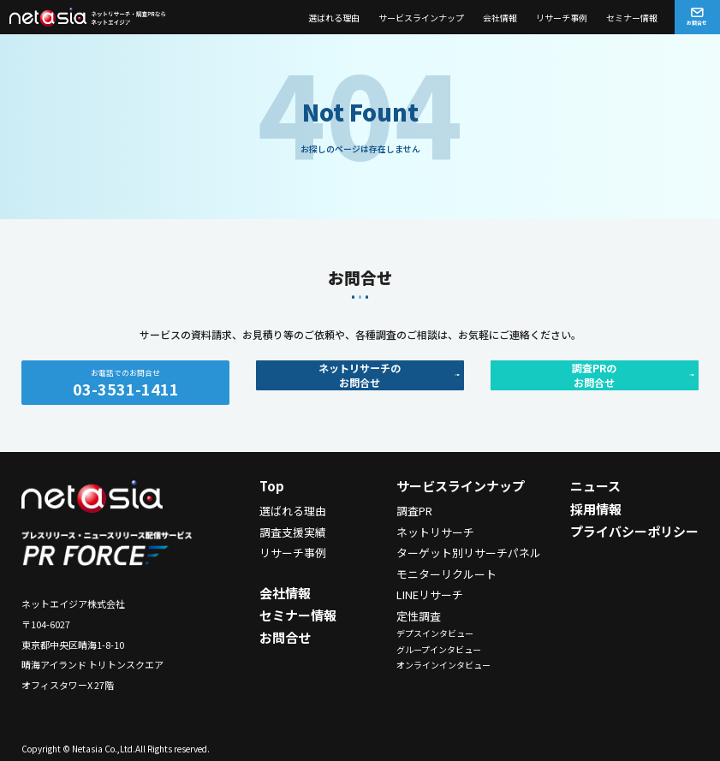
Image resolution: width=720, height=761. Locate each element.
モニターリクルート (446, 574)
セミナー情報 (632, 17)
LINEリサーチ (429, 594)
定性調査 (418, 616)
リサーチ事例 (561, 17)
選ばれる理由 (334, 17)
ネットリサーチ (435, 532)
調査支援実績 (292, 532)
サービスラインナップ (421, 17)
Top (271, 486)
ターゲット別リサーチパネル (468, 552)
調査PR (414, 510)
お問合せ (285, 637)
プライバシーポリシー (634, 531)
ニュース (595, 486)
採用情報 (596, 509)
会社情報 (500, 17)
